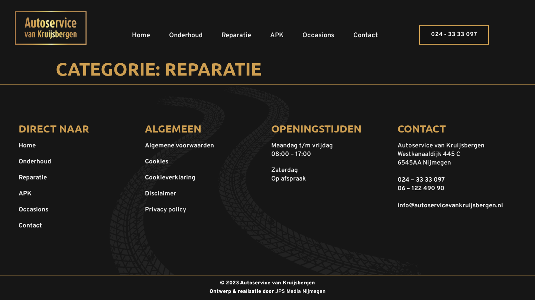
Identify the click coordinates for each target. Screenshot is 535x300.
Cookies (156, 162)
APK (276, 35)
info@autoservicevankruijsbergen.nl (450, 206)
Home (141, 35)
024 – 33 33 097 (421, 180)
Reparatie (236, 35)
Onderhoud (185, 35)
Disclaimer (160, 194)
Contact (365, 35)
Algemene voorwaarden (179, 146)
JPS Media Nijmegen (300, 291)
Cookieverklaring (170, 178)
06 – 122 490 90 (421, 189)
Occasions (318, 35)
